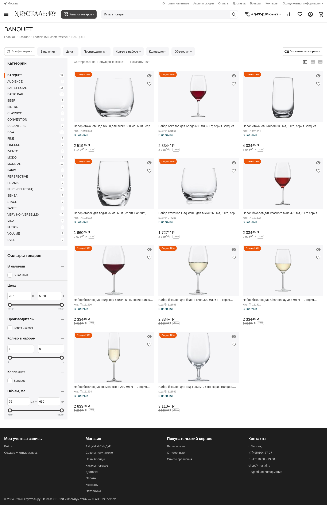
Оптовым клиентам (175, 3)
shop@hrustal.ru (259, 465)
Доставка (239, 3)
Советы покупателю (99, 452)
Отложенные (176, 452)
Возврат (255, 3)
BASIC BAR (35, 94)
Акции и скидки (203, 3)
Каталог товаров (97, 465)
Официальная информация (302, 3)
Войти (8, 446)
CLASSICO (35, 113)
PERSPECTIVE (35, 176)
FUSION (35, 227)
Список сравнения (179, 459)
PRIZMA (35, 183)
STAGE (35, 202)
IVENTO (35, 151)
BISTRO (35, 107)
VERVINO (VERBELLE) (35, 214)
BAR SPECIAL (35, 88)
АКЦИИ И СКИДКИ (98, 446)
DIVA (35, 132)
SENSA (35, 195)
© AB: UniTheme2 (104, 499)
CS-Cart (58, 499)
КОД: (76, 131)
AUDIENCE (35, 81)
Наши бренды (95, 459)
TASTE (35, 208)
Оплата (223, 3)
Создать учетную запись (21, 452)
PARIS (35, 170)
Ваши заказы (176, 446)
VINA (35, 221)
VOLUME (35, 233)
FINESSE (35, 145)
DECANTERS (35, 126)
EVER (35, 240)
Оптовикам (93, 491)
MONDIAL (35, 164)
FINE (35, 138)
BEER (35, 100)
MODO (35, 157)
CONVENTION (35, 119)
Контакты (272, 3)
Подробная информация (265, 472)
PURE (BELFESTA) (35, 189)
